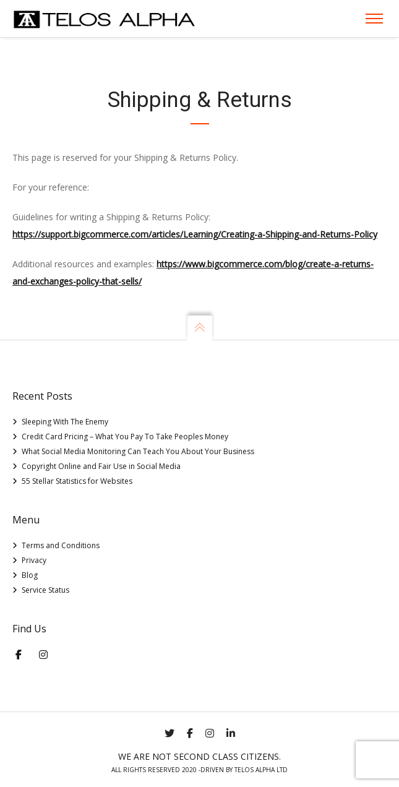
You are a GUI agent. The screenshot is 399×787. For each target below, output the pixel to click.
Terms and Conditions (61, 545)
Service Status (45, 590)
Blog (30, 575)
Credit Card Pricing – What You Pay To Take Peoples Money (125, 436)
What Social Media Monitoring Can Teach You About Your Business (138, 451)
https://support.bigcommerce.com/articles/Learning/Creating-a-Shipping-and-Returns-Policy (194, 234)
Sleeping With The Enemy (65, 421)
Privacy (34, 560)
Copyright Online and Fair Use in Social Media (101, 466)
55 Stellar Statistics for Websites (77, 481)
